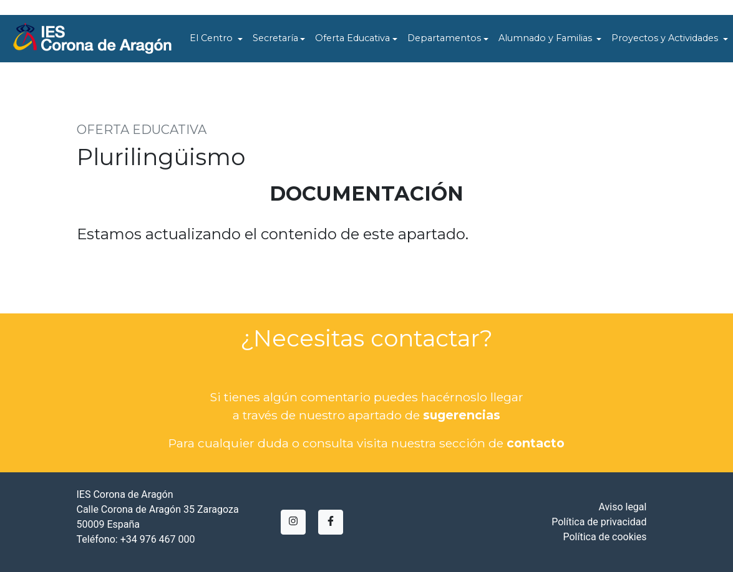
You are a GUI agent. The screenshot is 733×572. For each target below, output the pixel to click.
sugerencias (461, 415)
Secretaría (275, 38)
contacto (536, 443)
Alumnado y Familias (546, 38)
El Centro (212, 38)
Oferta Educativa (352, 38)
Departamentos (444, 38)
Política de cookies (604, 537)
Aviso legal (622, 507)
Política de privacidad (598, 522)
